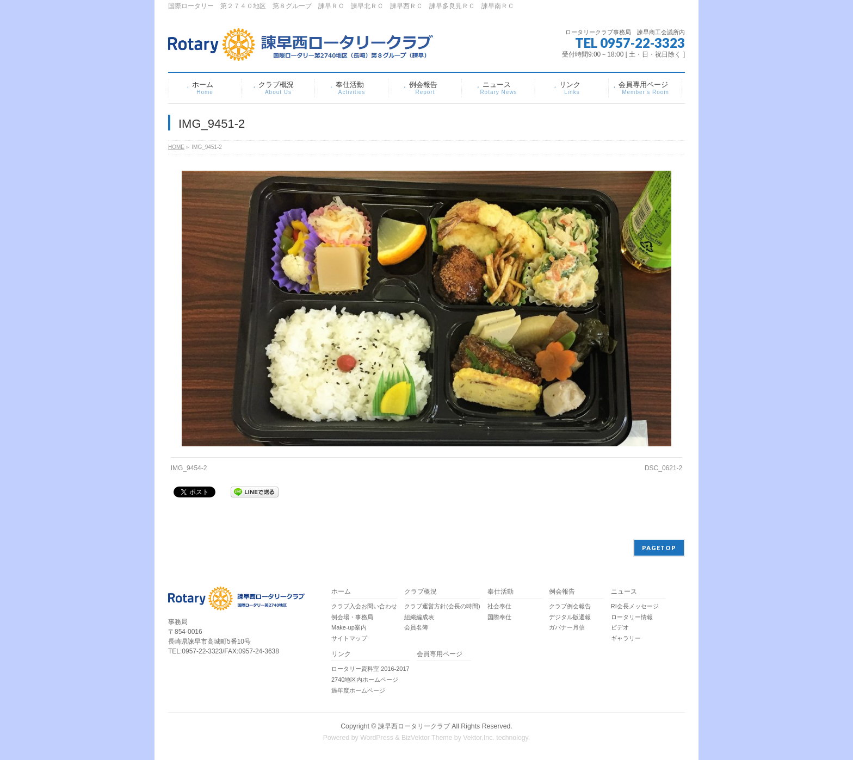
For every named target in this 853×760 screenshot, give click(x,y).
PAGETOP (659, 547)
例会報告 (562, 591)
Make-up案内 (349, 627)
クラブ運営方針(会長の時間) (442, 606)
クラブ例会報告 (570, 606)
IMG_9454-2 (189, 468)
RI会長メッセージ (635, 606)
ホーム (341, 591)
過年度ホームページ (358, 690)
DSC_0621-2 (663, 468)
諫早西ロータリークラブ (414, 726)
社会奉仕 (499, 606)
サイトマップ (349, 638)
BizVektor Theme (427, 738)
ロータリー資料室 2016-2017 (370, 668)
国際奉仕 (499, 617)
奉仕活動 (500, 591)
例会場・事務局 (352, 617)
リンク (341, 654)
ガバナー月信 (567, 627)
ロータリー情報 (632, 617)
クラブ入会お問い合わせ (364, 606)
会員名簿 (416, 627)
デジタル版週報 (570, 617)
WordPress (376, 738)
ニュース (624, 591)
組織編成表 (419, 617)
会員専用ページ (439, 654)
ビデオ (620, 627)
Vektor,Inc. (479, 738)
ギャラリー (626, 638)
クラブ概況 (420, 591)
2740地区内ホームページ (364, 679)
